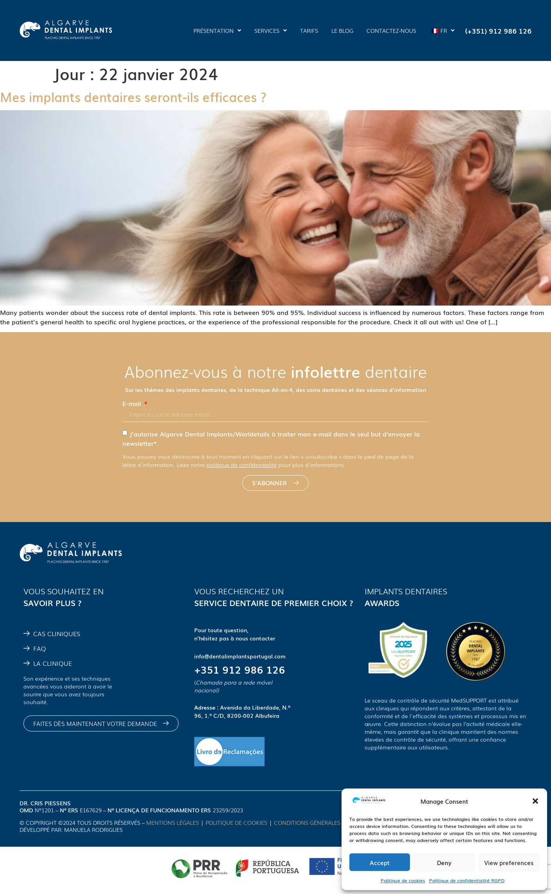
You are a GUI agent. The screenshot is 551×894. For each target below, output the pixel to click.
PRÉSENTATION (217, 30)
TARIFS (309, 30)
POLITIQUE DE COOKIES (236, 822)
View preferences (508, 862)
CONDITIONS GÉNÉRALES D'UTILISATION (328, 822)
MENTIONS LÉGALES (172, 822)
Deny (444, 862)
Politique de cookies (403, 880)
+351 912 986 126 (239, 669)
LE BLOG (342, 30)
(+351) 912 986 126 (498, 30)
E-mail (132, 403)
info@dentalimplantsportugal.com (240, 656)
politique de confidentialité (241, 464)
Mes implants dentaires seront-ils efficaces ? (133, 96)
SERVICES (270, 30)
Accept (380, 862)
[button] (535, 801)
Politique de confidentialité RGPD (466, 880)
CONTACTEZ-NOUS (391, 30)
